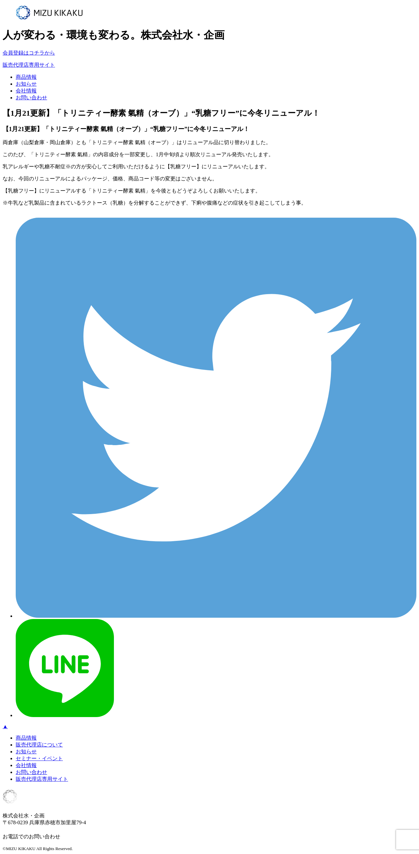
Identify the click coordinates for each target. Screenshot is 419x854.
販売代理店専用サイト (29, 65)
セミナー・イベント (39, 758)
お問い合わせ (31, 97)
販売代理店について (39, 744)
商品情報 (26, 77)
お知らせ (26, 84)
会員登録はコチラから (29, 53)
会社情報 (26, 90)
